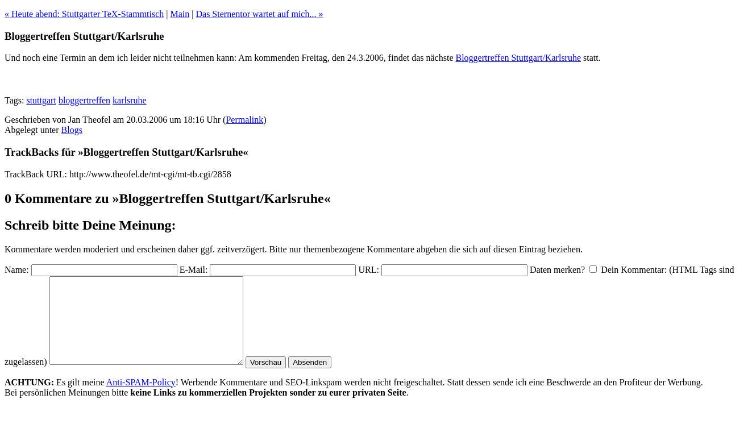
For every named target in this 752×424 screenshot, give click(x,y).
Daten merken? (557, 270)
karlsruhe (130, 100)
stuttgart (41, 100)
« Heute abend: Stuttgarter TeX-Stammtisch (84, 14)
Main (180, 14)
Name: (17, 270)
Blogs (71, 130)
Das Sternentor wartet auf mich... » (259, 14)
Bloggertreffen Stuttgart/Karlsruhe (518, 58)
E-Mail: (194, 270)
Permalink (244, 119)
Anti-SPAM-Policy (141, 399)
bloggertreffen (84, 100)
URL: (368, 270)
